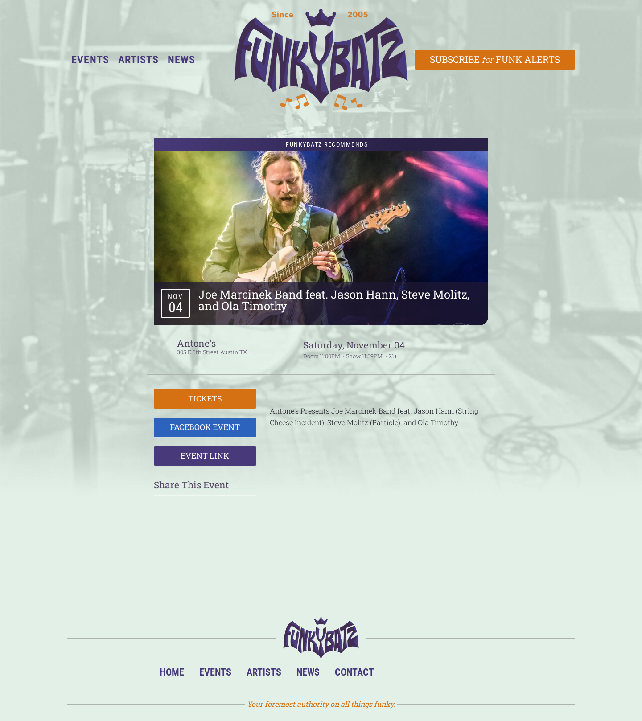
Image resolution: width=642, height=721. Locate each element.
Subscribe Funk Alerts (495, 59)
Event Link (205, 455)
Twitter (449, 674)
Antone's (196, 343)
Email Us (477, 674)
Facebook (422, 674)
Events (90, 59)
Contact (354, 672)
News (181, 59)
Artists (138, 59)
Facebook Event (205, 427)
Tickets (205, 398)
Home (172, 672)
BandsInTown (395, 674)
